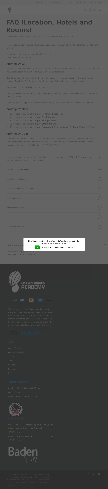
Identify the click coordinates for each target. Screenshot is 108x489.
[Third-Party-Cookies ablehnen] (105, 244)
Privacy (70, 247)
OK (37, 247)
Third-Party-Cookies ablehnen (53, 247)
